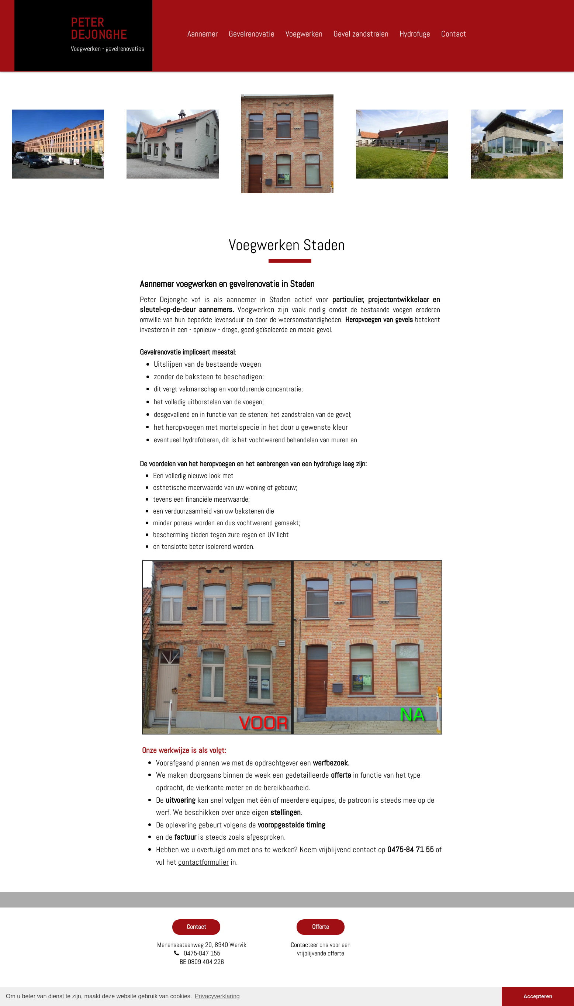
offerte (336, 953)
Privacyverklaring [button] (217, 996)
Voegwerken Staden (287, 245)
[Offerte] (321, 927)
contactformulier (203, 862)
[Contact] (196, 927)
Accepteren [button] (537, 996)
